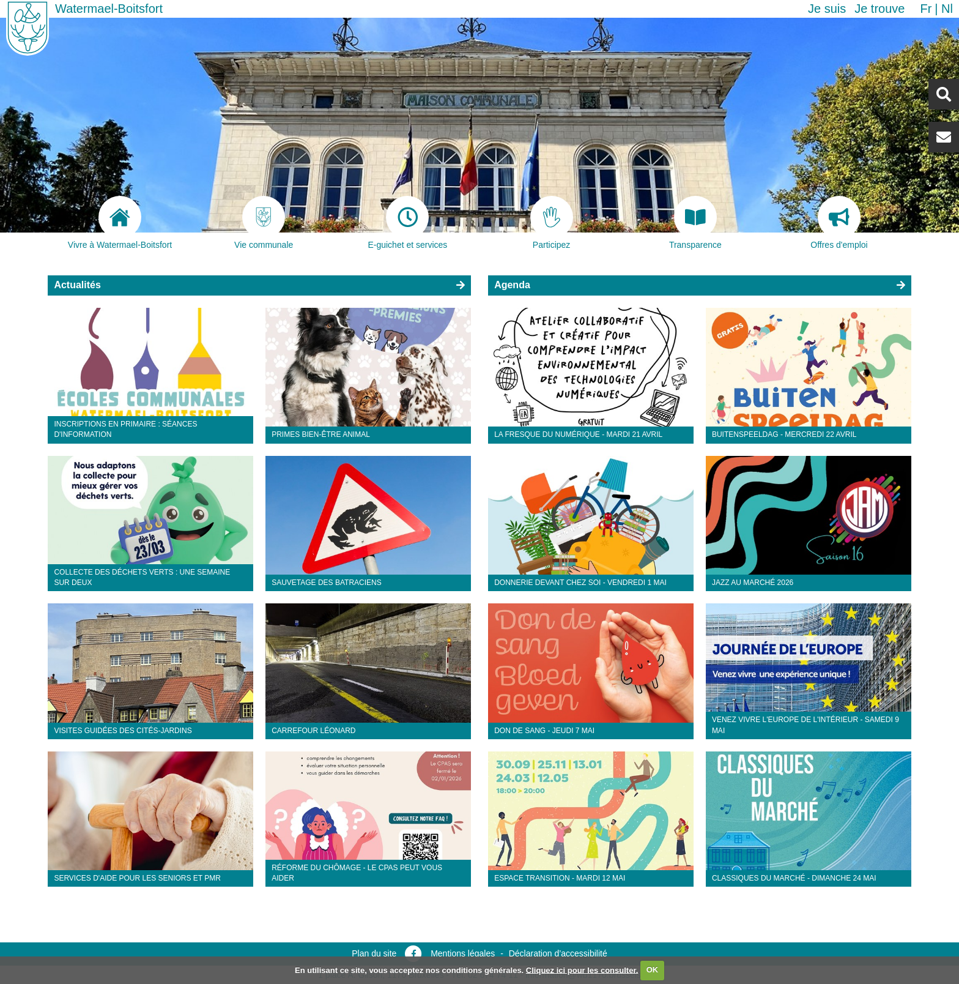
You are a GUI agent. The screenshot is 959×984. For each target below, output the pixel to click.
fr (925, 8)
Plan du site (374, 953)
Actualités (77, 285)
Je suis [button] (827, 8)
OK (652, 969)
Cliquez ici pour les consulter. (582, 969)
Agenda (512, 285)
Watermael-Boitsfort (109, 8)
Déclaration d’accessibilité (558, 953)
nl (947, 8)
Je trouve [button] (879, 8)
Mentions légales (463, 953)
